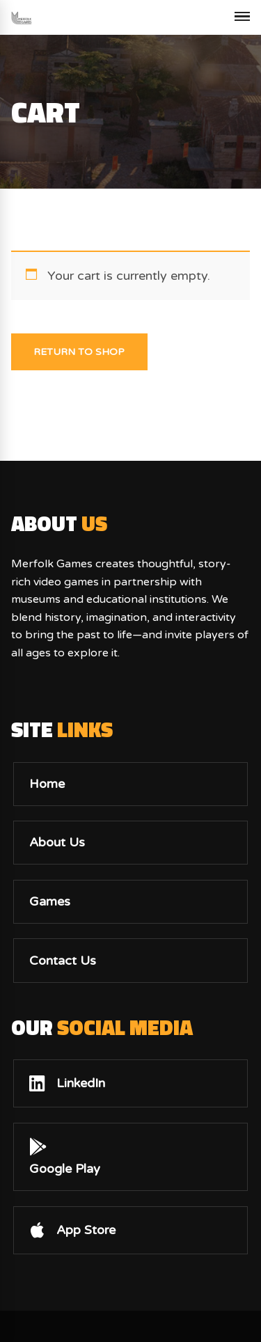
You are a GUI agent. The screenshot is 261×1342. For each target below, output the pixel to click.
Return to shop (79, 352)
